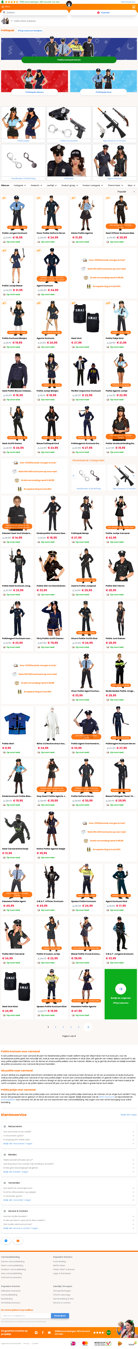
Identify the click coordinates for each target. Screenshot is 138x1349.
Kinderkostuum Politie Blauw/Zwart (20, 796)
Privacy (26, 1343)
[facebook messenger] (6, 1241)
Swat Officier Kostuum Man (120, 233)
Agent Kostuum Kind (116, 901)
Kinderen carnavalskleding (13, 1269)
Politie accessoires (69, 140)
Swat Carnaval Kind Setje (15, 848)
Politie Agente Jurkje (117, 390)
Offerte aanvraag (61, 1294)
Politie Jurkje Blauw (12, 285)
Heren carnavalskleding (12, 1265)
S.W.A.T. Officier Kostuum (50, 901)
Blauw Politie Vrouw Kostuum (86, 954)
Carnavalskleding (9, 1294)
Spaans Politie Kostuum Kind (51, 1006)
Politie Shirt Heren (115, 585)
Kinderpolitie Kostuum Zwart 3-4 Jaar (56, 533)
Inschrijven (60, 1315)
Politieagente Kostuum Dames (87, 443)
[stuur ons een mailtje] (18, 1241)
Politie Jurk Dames (115, 638)
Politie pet (69, 178)
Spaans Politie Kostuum (83, 901)
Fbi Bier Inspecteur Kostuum (86, 390)
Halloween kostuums (11, 1290)
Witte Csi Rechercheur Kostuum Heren (57, 743)
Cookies (35, 1343)
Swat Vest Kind (10, 1006)
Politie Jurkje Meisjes (47, 390)
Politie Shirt (8, 743)
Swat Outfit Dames (12, 443)
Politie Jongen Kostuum (14, 233)
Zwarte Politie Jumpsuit (83, 585)
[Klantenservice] (129, 2)
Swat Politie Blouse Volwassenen (19, 390)
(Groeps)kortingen (62, 1290)
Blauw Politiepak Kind (48, 443)
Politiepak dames (34, 92)
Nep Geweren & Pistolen (114, 140)
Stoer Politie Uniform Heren (51, 233)
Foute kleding (59, 1261)
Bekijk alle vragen (129, 1114)
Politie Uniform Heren (82, 796)
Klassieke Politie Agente (83, 1006)
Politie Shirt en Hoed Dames (51, 585)
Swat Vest (76, 338)
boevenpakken (8, 1099)
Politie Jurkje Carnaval (117, 533)
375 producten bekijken (30, 30)
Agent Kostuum (45, 285)
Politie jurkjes (23, 140)
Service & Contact (62, 1302)
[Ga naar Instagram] (36, 1332)
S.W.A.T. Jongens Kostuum (119, 954)
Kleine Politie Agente (82, 233)
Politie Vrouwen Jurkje (48, 954)
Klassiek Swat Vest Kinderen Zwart (20, 533)
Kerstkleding (7, 1298)
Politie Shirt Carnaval (13, 954)
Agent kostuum (114, 178)
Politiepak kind (103, 92)
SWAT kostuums (106, 1097)
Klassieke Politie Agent (14, 901)
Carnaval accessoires (11, 1277)
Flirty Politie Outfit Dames (50, 638)
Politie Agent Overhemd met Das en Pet (92, 743)
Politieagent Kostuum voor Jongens (21, 638)
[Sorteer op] (126, 191)
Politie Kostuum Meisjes (14, 338)
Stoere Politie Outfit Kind (84, 638)
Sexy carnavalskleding (11, 1273)
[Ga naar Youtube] (49, 1332)
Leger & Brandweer (62, 1273)
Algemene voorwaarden (11, 1343)
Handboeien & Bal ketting (23, 178)
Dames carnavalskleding (12, 1261)
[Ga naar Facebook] (42, 1332)
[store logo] (69, 5)
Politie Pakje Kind (114, 338)
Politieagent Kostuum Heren (120, 743)
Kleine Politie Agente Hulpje (51, 848)
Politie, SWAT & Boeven (64, 1269)
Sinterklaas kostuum (10, 1302)
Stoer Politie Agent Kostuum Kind (88, 691)
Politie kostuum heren (69, 59)
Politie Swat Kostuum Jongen (17, 585)
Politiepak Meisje (80, 533)
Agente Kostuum (45, 338)
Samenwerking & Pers (63, 1298)
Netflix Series (59, 1265)
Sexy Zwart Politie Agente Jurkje (53, 796)
